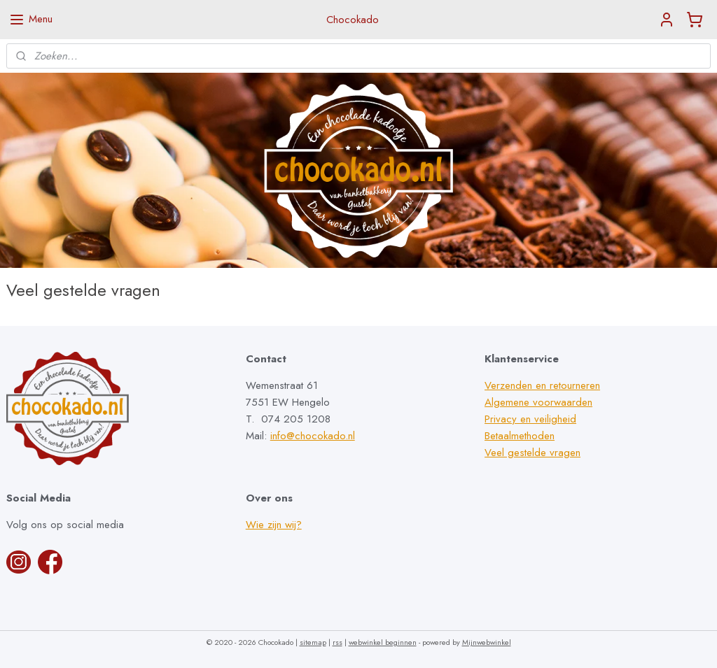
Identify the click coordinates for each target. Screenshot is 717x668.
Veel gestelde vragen (532, 452)
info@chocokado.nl (312, 435)
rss (337, 642)
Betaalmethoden (520, 435)
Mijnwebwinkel (486, 642)
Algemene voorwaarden (538, 402)
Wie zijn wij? (274, 524)
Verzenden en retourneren (542, 385)
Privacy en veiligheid (530, 419)
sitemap (313, 642)
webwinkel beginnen (383, 642)
